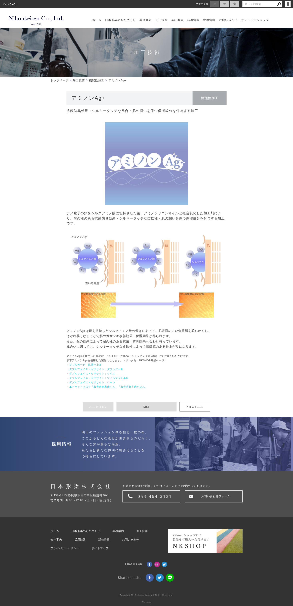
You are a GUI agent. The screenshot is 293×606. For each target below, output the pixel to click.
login (288, 4)
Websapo (146, 602)
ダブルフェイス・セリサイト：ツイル (92, 373)
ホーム (54, 531)
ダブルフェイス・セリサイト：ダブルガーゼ (96, 369)
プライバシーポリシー (64, 548)
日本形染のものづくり (85, 531)
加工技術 (142, 531)
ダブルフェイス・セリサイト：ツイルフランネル (99, 377)
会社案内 (56, 539)
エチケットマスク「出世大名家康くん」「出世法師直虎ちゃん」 (108, 386)
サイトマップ (100, 548)
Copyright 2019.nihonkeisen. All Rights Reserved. (146, 595)
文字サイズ (202, 4)
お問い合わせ (130, 539)
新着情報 (103, 539)
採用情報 (80, 539)
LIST (146, 406)
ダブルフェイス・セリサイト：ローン (92, 382)
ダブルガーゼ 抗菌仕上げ (85, 364)
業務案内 (118, 531)
